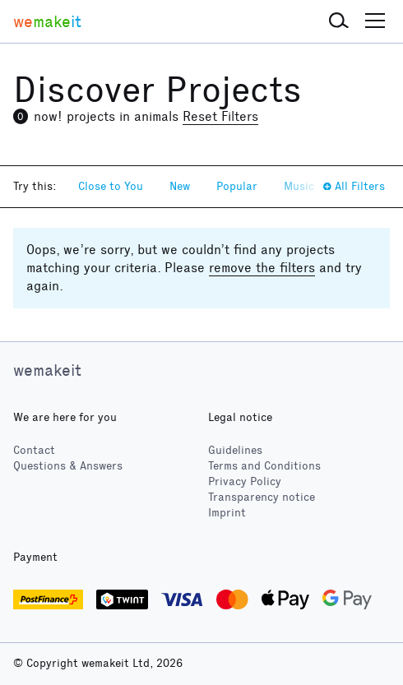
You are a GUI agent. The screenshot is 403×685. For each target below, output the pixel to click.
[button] (339, 21)
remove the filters (262, 267)
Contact (34, 450)
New (179, 186)
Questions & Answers (68, 466)
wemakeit (47, 370)
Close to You (110, 186)
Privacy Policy (244, 481)
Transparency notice (261, 497)
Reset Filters (220, 116)
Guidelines (235, 450)
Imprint (227, 513)
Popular (236, 186)
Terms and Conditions (264, 466)
